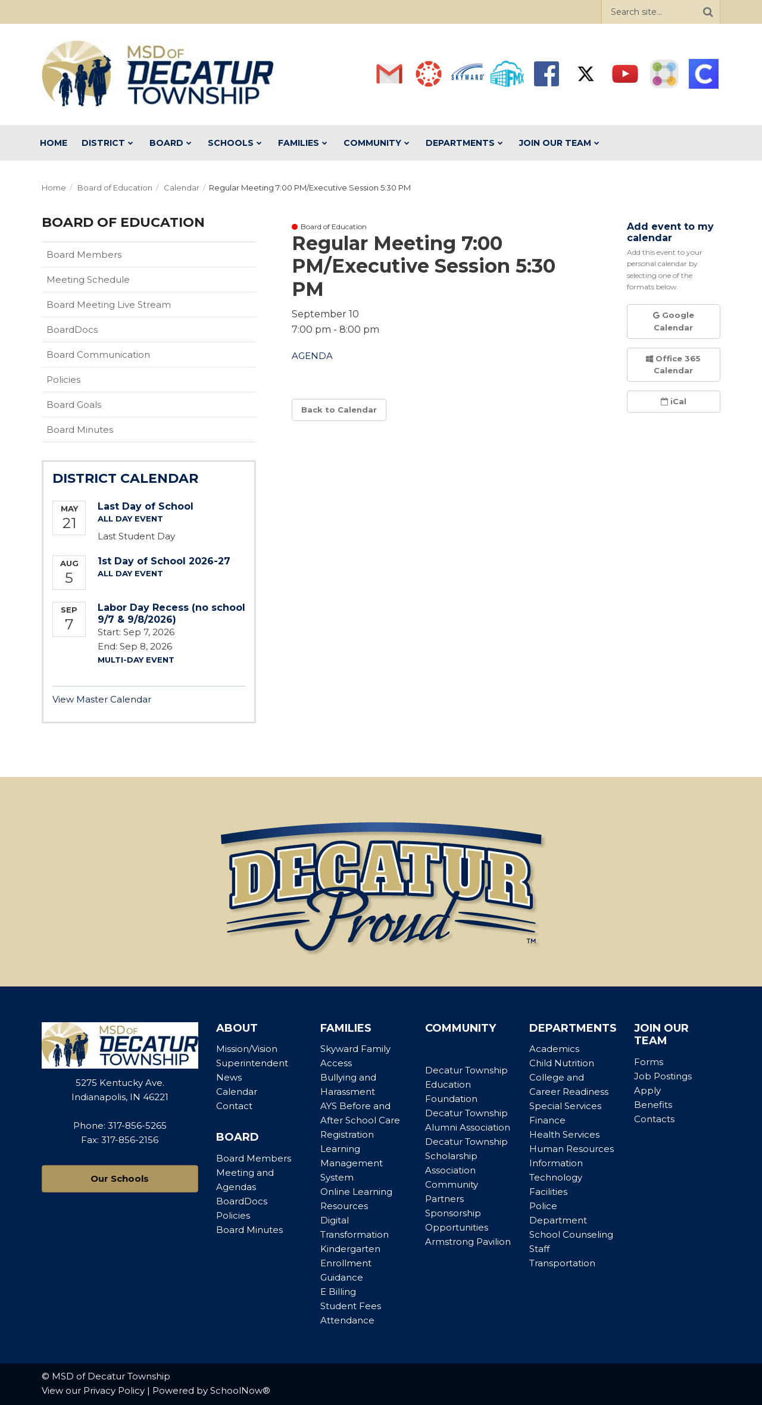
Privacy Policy (114, 1390)
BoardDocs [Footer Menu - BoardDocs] (241, 1201)
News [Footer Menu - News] (229, 1077)
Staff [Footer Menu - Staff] (539, 1248)
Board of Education (114, 187)
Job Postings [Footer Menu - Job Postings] (663, 1076)
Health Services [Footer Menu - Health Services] (564, 1134)
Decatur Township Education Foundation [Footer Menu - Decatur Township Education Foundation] (466, 1084)
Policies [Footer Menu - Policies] (233, 1215)
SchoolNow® (240, 1390)
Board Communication (98, 354)
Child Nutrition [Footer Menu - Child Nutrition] (561, 1063)
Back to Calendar (339, 409)
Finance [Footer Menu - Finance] (547, 1120)
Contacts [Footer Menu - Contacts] (654, 1119)
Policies (82, 382)
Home (54, 187)
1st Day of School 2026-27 (164, 561)
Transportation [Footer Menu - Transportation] (562, 1263)
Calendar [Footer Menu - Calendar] (236, 1091)
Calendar (181, 187)
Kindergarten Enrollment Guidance (350, 1263)
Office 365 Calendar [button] (673, 365)
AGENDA (312, 355)
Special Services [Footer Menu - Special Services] (565, 1105)
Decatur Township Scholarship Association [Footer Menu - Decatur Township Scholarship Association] (466, 1156)
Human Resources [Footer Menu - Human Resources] (571, 1148)
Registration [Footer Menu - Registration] (347, 1134)
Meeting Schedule (88, 279)
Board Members (83, 254)
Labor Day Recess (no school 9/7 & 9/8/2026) (171, 613)
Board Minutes (79, 429)
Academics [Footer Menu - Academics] (554, 1048)
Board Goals (73, 404)
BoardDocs (90, 332)
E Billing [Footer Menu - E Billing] (338, 1291)
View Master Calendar (101, 699)
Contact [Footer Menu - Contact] (234, 1105)
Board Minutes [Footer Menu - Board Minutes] (249, 1229)
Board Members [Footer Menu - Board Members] (253, 1158)
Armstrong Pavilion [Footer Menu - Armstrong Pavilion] (468, 1241)
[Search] (708, 12)
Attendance (347, 1320)
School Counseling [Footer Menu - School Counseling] (571, 1234)
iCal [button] (673, 401)
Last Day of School (145, 506)
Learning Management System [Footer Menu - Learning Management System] (351, 1163)
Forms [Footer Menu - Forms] (648, 1061)
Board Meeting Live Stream (108, 304)
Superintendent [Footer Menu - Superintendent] (252, 1063)
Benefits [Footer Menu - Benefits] (653, 1104)
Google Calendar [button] (673, 321)
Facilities (548, 1191)
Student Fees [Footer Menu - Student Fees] (350, 1306)
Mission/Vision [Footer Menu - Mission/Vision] (246, 1048)
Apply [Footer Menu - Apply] (647, 1090)
